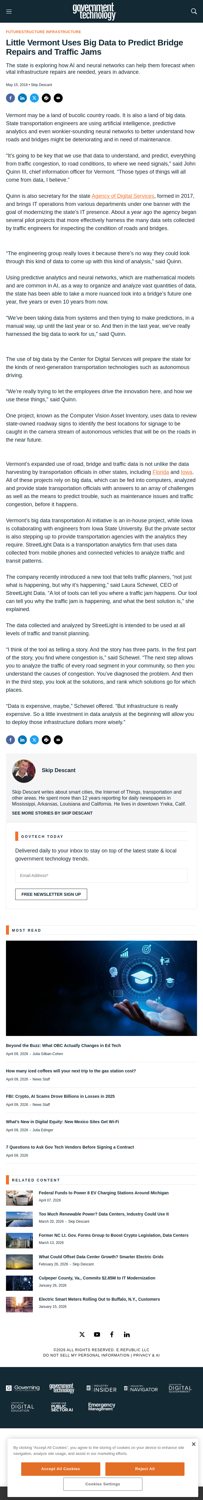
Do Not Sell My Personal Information (86, 1355)
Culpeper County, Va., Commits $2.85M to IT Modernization (97, 1278)
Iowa (186, 472)
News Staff (41, 1079)
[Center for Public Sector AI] (62, 1406)
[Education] (22, 1406)
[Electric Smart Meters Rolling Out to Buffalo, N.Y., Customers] (19, 1304)
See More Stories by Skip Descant (52, 813)
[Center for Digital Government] (180, 1388)
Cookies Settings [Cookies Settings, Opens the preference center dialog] (102, 1484)
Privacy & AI (146, 1355)
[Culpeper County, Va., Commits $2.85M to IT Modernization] (19, 1283)
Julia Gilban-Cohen (48, 1054)
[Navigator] (141, 1388)
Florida (161, 472)
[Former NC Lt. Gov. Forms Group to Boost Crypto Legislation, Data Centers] (19, 1240)
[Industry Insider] (101, 1388)
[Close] (193, 1444)
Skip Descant (59, 770)
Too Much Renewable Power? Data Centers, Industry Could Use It (104, 1214)
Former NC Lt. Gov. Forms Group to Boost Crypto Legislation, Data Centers (113, 1235)
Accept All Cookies (60, 1469)
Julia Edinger (43, 1130)
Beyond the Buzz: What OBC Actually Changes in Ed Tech (63, 1045)
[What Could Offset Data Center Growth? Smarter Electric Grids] (19, 1262)
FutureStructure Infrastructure (43, 32)
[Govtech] (62, 1388)
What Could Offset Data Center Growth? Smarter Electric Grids (101, 1256)
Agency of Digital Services (123, 196)
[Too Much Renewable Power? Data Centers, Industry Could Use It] (19, 1219)
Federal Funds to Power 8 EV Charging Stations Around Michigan (104, 1192)
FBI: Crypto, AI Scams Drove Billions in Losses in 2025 (60, 1096)
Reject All (145, 1469)
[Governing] (22, 1388)
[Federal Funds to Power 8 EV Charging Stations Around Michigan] (19, 1198)
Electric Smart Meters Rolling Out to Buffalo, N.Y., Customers (99, 1299)
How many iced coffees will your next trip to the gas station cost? (71, 1071)
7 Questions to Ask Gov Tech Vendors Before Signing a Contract (70, 1147)
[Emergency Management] (101, 1406)
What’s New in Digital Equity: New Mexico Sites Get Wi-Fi (62, 1121)
